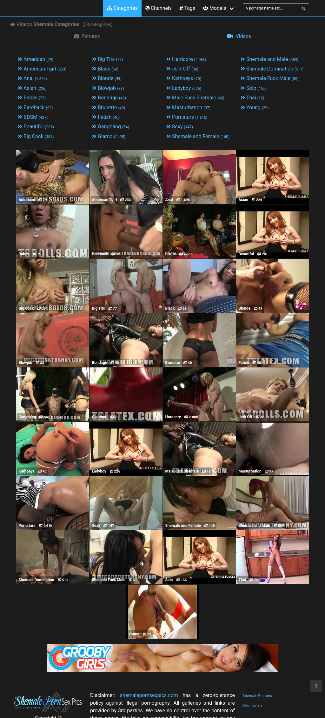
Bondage (109, 98)
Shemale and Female (197, 136)
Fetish (106, 117)
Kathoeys (183, 78)
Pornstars (186, 117)
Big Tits (107, 59)
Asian (32, 88)
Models (214, 8)
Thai (252, 98)
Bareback (35, 107)
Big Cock (36, 136)
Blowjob (108, 88)
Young (255, 107)
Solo (254, 88)
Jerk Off (182, 69)
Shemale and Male (269, 59)
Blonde (107, 78)
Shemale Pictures (257, 696)
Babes (32, 98)
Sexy (179, 127)
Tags (187, 8)
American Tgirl (42, 69)
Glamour (108, 136)
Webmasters (252, 705)
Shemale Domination (272, 69)
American (35, 59)
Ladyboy (183, 88)
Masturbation (188, 107)
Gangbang (110, 127)
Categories (122, 8)
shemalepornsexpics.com (149, 695)
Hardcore (186, 59)
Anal (32, 78)
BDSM (33, 117)
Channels (158, 8)
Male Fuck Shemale (195, 98)
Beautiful (36, 127)
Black (105, 69)
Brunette (108, 107)
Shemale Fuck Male (270, 78)
